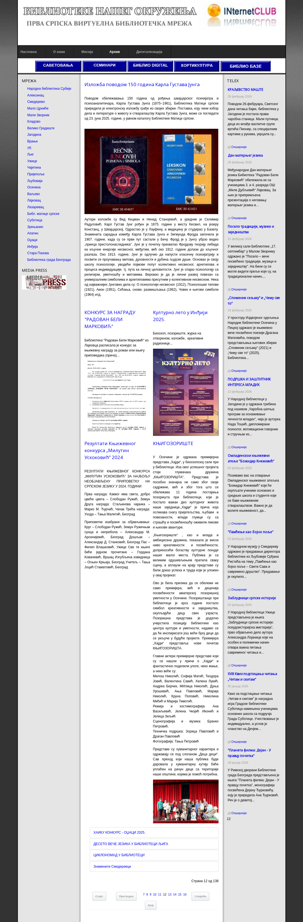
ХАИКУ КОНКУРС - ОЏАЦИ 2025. (119, 832)
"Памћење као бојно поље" (250, 532)
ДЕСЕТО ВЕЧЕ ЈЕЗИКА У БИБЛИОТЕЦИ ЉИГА (130, 844)
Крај (151, 905)
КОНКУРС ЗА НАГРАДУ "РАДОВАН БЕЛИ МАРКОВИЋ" (109, 319)
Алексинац (35, 95)
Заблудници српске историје (252, 598)
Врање (32, 141)
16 (184, 894)
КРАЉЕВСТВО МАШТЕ (245, 89)
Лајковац (34, 200)
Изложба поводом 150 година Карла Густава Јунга (142, 84)
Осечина (34, 187)
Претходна (126, 896)
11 (159, 894)
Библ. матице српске (43, 214)
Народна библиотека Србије (49, 89)
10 (154, 894)
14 (174, 894)
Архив (115, 52)
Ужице (32, 161)
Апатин (32, 233)
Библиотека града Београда (49, 260)
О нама (59, 52)
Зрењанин (35, 227)
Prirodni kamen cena (242, 829)
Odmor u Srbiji (237, 844)
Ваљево (33, 194)
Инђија (32, 247)
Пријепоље (36, 174)
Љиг (30, 154)
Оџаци (32, 240)
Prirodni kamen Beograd (245, 839)
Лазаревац (35, 207)
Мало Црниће (38, 108)
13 (169, 894)
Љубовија (35, 181)
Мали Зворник (38, 115)
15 (179, 894)
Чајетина (34, 167)
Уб (29, 148)
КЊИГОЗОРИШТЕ (173, 443)
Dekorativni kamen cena (245, 834)
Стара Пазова (38, 253)
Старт (99, 896)
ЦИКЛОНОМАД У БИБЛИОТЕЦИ (119, 855)
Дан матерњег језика (245, 155)
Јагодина (34, 135)
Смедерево (36, 102)
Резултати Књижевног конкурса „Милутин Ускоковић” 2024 (110, 450)
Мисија (87, 52)
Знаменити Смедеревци (112, 866)
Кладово (33, 121)
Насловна (29, 52)
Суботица (34, 220)
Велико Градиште (41, 128)
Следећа (200, 896)
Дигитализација (149, 52)
